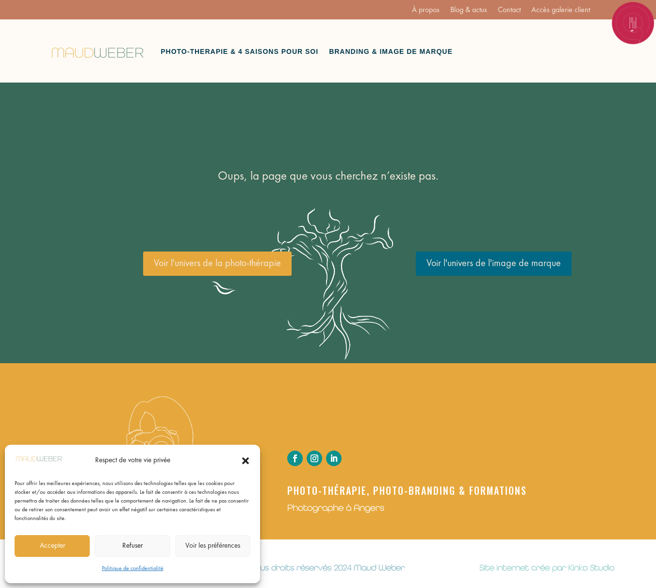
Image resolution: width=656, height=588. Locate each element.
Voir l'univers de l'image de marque (493, 264)
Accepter (52, 546)
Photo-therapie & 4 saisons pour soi (239, 51)
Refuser (132, 546)
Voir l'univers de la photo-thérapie (217, 264)
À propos (426, 10)
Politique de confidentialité (133, 568)
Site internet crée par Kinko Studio (546, 567)
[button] (245, 461)
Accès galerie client (560, 10)
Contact (509, 10)
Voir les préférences (212, 546)
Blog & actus (468, 10)
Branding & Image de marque (391, 51)
